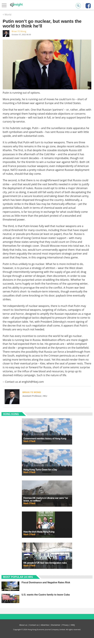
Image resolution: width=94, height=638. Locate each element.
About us (23, 625)
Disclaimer (55, 625)
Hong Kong (11, 414)
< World (7, 14)
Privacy (65, 625)
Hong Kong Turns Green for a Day (40, 469)
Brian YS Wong (19, 31)
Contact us (34, 625)
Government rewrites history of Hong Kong (44, 438)
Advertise (45, 625)
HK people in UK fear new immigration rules (45, 563)
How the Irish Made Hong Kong (38, 532)
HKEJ (73, 625)
